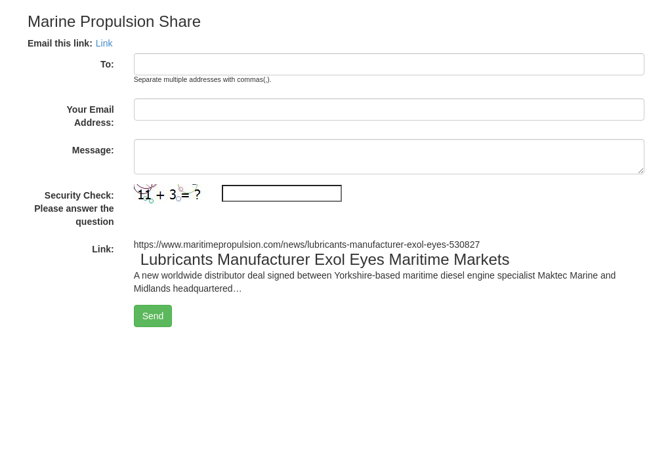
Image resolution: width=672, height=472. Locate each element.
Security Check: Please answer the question (74, 208)
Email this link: (60, 43)
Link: (103, 249)
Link (104, 43)
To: (107, 64)
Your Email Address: (90, 116)
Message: (93, 150)
